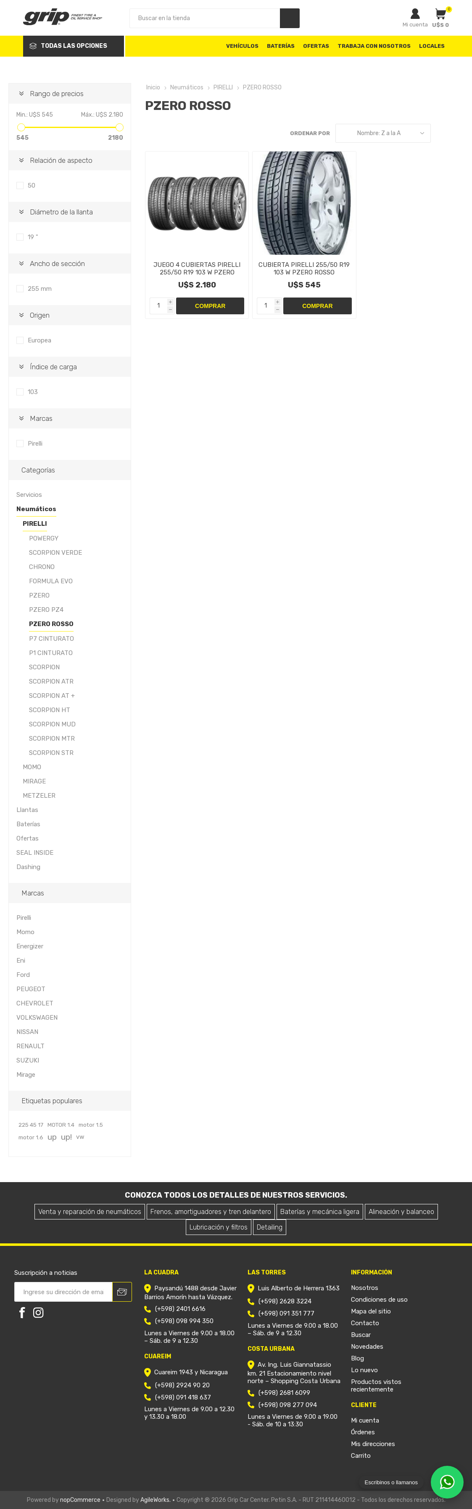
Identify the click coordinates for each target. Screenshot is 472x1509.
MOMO (32, 767)
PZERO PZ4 (46, 610)
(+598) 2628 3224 (284, 1301)
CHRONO (42, 567)
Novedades (367, 1346)
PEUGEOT (30, 989)
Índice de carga (53, 367)
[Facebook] (22, 1312)
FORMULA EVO (51, 581)
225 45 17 (30, 1124)
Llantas (27, 810)
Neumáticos (36, 509)
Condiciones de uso (379, 1299)
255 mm (40, 288)
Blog (357, 1358)
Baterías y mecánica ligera (319, 1212)
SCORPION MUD (52, 724)
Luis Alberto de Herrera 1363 (299, 1288)
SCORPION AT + (52, 696)
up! (66, 1137)
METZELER (39, 795)
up (52, 1137)
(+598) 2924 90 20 (182, 1385)
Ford (23, 975)
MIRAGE (34, 781)
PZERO (39, 595)
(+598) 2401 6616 (180, 1309)
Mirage (25, 1074)
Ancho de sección (57, 263)
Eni (20, 960)
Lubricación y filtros (219, 1227)
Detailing (269, 1227)
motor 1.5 (91, 1124)
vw (80, 1137)
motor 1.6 (30, 1137)
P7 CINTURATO (51, 638)
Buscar (361, 1335)
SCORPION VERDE (55, 552)
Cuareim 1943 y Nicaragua (191, 1372)
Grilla (441, 133)
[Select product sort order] (383, 133)
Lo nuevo (364, 1370)
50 (31, 185)
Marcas (41, 418)
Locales (432, 46)
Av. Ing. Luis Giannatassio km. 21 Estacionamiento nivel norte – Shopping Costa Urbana (294, 1373)
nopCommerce (80, 1500)
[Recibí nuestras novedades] (63, 1292)
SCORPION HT (49, 710)
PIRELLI (35, 523)
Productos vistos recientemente (376, 1385)
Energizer (29, 946)
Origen (40, 315)
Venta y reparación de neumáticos (89, 1212)
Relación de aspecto (61, 160)
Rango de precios (57, 93)
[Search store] (204, 18)
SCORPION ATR (51, 681)
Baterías (28, 824)
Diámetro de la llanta (61, 212)
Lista (457, 133)
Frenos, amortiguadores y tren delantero (210, 1212)
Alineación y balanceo (401, 1212)
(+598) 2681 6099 (284, 1393)
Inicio (153, 87)
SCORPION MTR (52, 738)
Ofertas (27, 838)
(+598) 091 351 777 (286, 1313)
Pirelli (35, 443)
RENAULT (30, 1046)
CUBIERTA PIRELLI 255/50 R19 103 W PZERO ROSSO (304, 268)
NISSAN (27, 1032)
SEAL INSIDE (34, 852)
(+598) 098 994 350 (184, 1321)
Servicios (29, 495)
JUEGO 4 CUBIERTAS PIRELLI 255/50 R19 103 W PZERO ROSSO (196, 272)
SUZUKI (27, 1060)
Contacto (365, 1323)
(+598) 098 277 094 (287, 1405)
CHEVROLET (34, 1003)
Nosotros (364, 1288)
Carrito (361, 1455)
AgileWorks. (155, 1500)
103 (33, 392)
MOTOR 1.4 (60, 1124)
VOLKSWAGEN (37, 1017)
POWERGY (43, 538)
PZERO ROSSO (51, 624)
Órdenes (363, 1432)
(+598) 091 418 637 (183, 1397)
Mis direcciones (373, 1444)
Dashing (28, 867)
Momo (25, 932)
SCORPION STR (51, 753)
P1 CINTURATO (51, 653)
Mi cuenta (415, 24)
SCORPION (44, 667)
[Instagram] (38, 1312)
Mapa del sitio (371, 1311)
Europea (39, 340)
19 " (33, 237)
